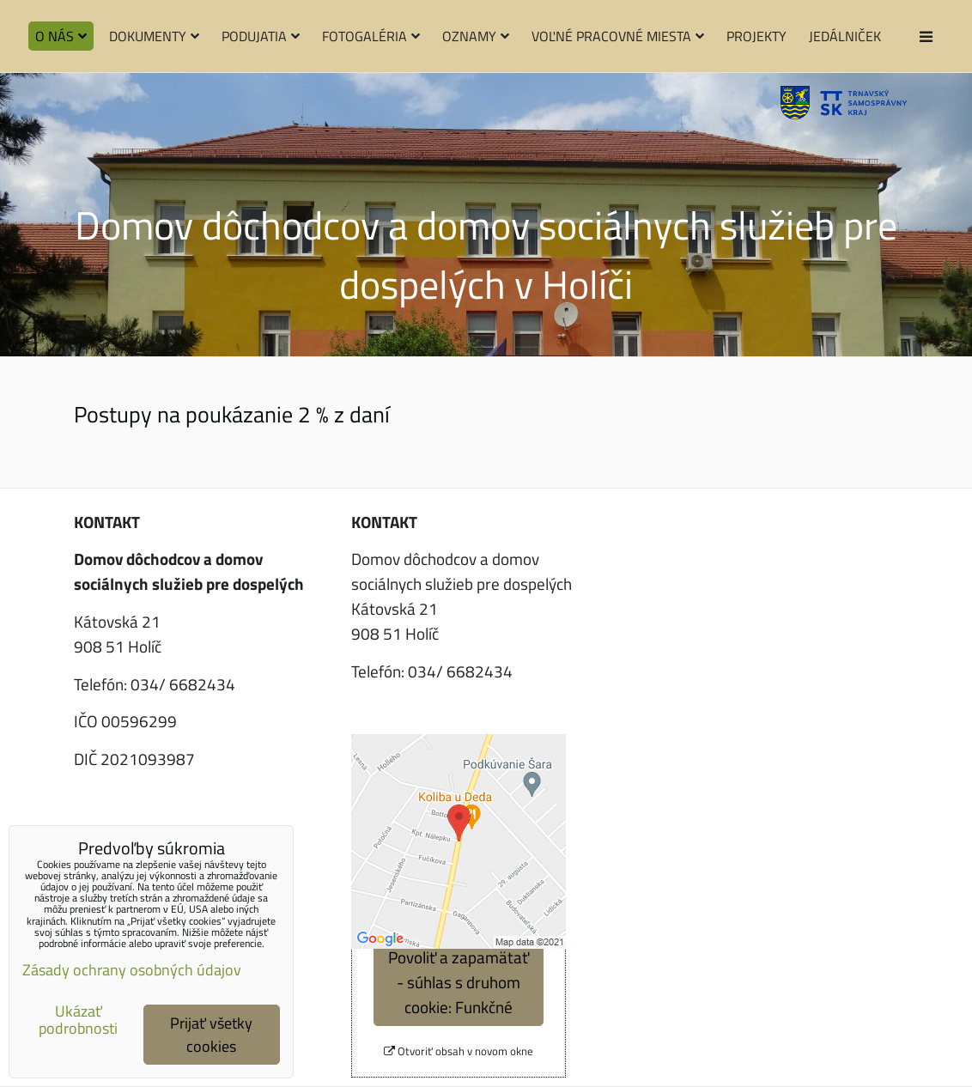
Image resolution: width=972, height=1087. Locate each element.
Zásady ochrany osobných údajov (131, 969)
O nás (61, 36)
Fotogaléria (371, 36)
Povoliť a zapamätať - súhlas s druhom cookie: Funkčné (458, 981)
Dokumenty (154, 36)
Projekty (756, 36)
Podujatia (261, 36)
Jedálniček (845, 36)
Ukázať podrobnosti (78, 1020)
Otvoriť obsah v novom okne (458, 1051)
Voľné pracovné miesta (618, 36)
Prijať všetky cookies (211, 1034)
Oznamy (475, 36)
